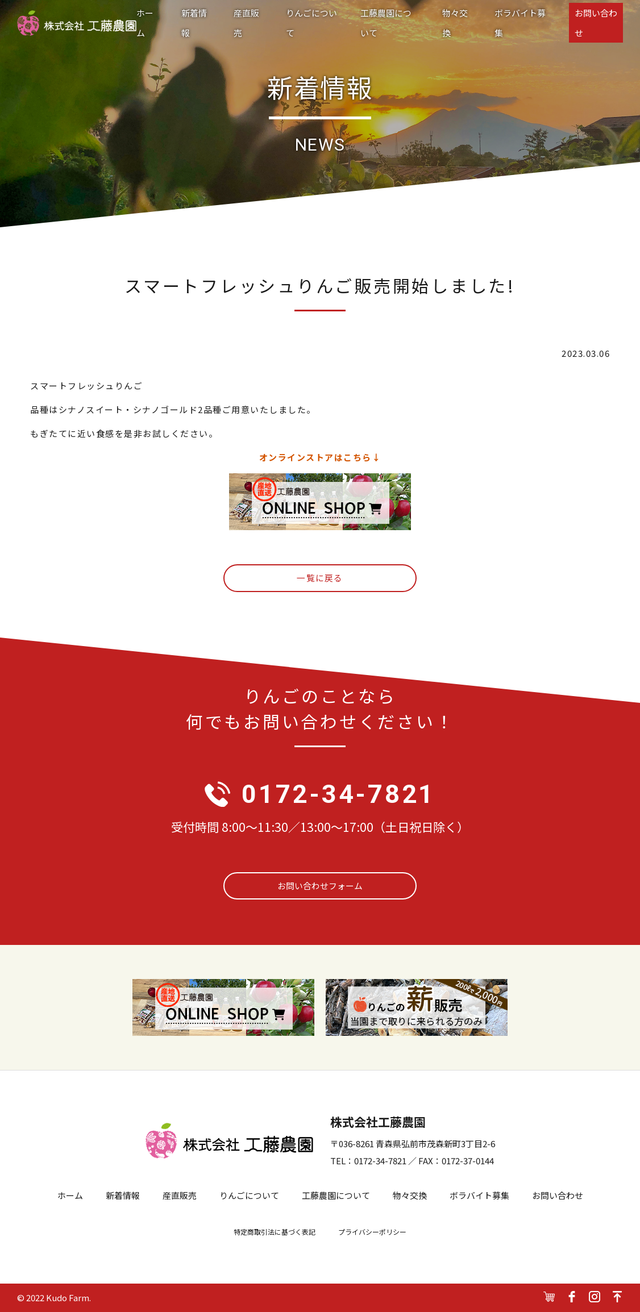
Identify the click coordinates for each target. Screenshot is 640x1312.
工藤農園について (386, 23)
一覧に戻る (320, 578)
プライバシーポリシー (372, 1232)
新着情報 (194, 23)
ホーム (144, 23)
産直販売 (246, 23)
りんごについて (311, 23)
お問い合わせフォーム (320, 886)
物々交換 (455, 23)
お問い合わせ (596, 23)
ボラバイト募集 (520, 23)
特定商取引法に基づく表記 (274, 1232)
